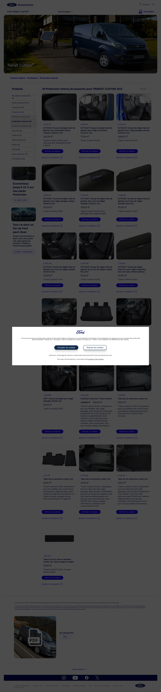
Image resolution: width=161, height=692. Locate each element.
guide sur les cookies (96, 359)
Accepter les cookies (66, 347)
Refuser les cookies (95, 347)
